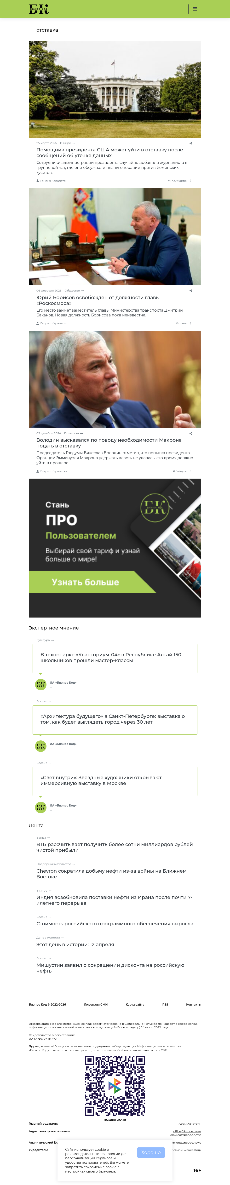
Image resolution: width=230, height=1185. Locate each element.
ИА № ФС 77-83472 (43, 1039)
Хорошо (151, 1152)
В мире (65, 143)
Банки (41, 837)
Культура (43, 640)
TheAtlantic (178, 181)
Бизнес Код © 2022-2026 (47, 1004)
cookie (100, 1149)
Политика (71, 433)
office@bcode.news (187, 1131)
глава (182, 323)
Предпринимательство (53, 864)
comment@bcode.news (184, 1142)
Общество (72, 290)
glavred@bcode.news (185, 1135)
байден (180, 471)
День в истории (48, 937)
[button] (194, 9)
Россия (41, 701)
